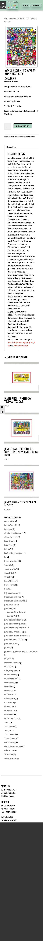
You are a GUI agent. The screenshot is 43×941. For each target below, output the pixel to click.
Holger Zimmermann (11, 593)
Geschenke (12, 746)
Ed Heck (7, 549)
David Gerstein (9, 541)
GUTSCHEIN (8, 577)
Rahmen (10, 752)
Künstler (10, 740)
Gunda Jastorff (9, 573)
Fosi (5, 557)
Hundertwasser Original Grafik (14, 601)
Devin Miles (8, 545)
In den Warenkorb (23, 125)
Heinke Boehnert (10, 585)
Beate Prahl (8, 529)
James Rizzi (12, 18)
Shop (25, 5)
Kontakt (36, 5)
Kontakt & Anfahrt (16, 774)
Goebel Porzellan (10, 569)
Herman (7, 589)
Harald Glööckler (10, 581)
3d (27, 136)
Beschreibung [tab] (11, 147)
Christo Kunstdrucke (11, 537)
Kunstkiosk (12, 735)
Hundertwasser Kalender (12, 597)
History (9, 768)
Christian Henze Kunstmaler (13, 533)
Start (5, 18)
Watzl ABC (11, 757)
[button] (35, 29)
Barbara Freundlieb (11, 525)
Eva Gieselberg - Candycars (13, 553)
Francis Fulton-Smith (11, 561)
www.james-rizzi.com (21, 345)
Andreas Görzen (9, 521)
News (8, 763)
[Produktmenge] (7, 126)
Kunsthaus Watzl (15, 724)
